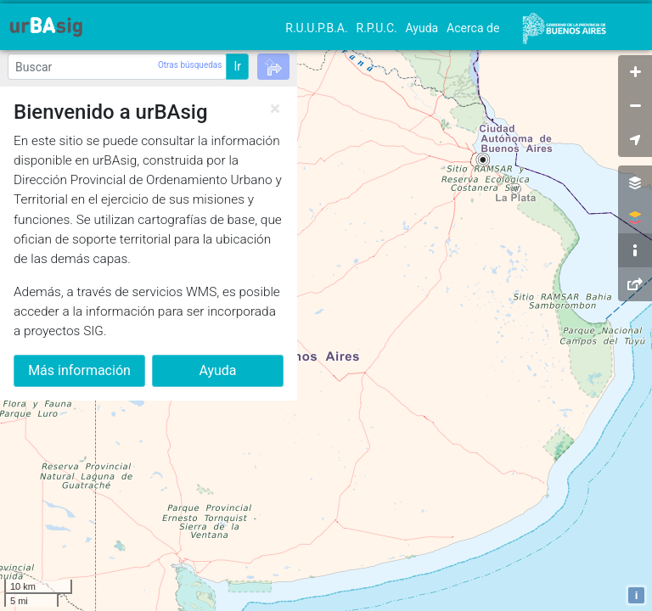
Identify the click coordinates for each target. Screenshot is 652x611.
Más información (79, 370)
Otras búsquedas (190, 65)
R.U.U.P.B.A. (316, 28)
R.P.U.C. (377, 28)
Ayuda (422, 28)
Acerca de (473, 28)
